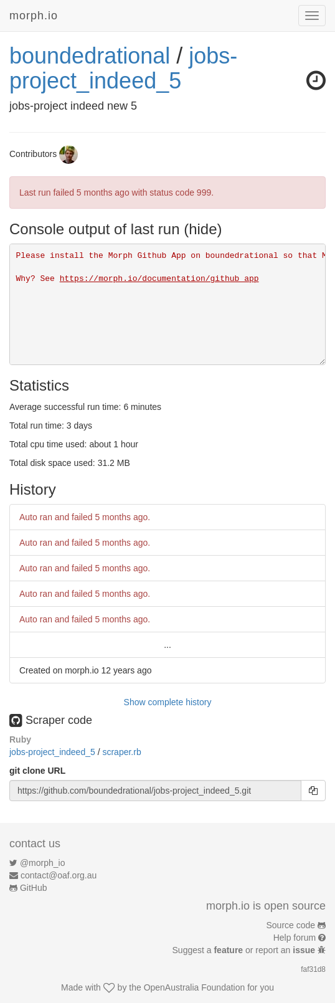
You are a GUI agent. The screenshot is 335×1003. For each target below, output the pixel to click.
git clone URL (37, 771)
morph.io (33, 15)
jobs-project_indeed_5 (123, 68)
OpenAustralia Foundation (194, 987)
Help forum (294, 938)
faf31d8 (313, 969)
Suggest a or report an (245, 950)
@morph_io (42, 863)
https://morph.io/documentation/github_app (159, 278)
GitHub (33, 888)
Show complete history (168, 702)
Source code (291, 925)
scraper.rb (121, 752)
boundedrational (89, 56)
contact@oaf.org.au (59, 875)
